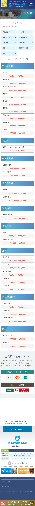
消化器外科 (6, 32)
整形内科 (6, 42)
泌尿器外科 (23, 37)
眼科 (4, 53)
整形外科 (22, 42)
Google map (16, 429)
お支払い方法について (16, 59)
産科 (4, 48)
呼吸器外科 (6, 37)
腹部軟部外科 (24, 48)
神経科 (21, 32)
